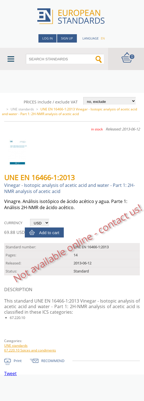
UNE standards (22, 109)
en (103, 38)
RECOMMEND (52, 360)
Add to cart (49, 232)
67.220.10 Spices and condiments (30, 350)
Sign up (67, 38)
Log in (47, 38)
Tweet (10, 373)
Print (18, 360)
